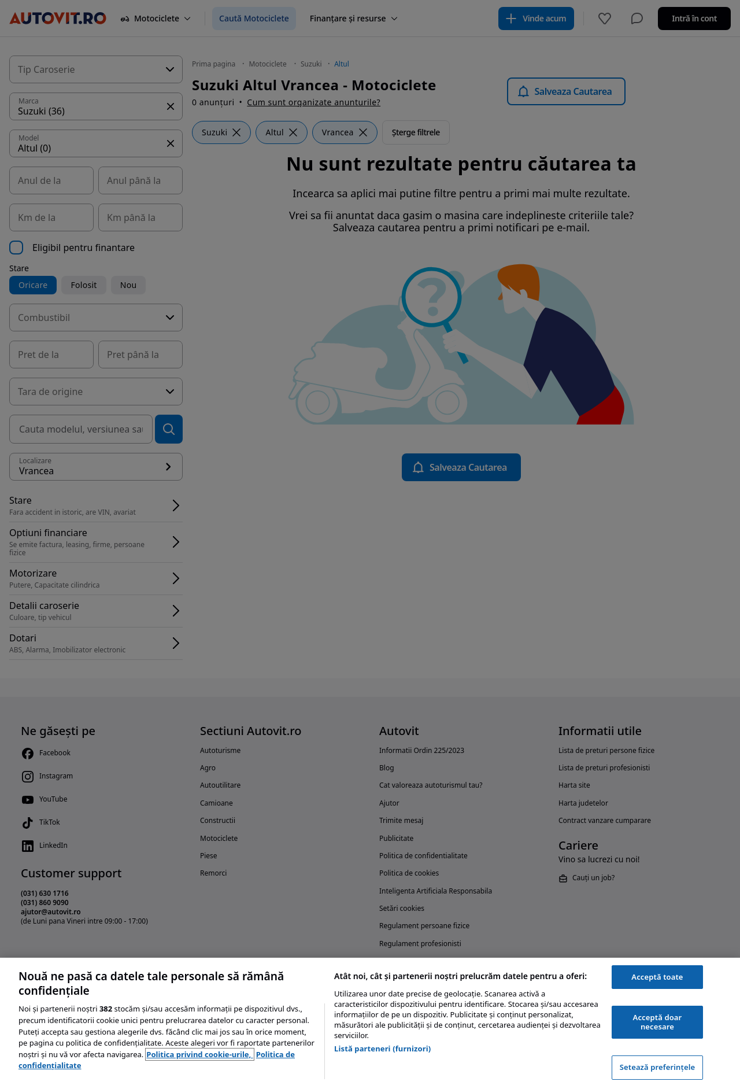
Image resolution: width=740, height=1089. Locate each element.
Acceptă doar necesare (657, 1022)
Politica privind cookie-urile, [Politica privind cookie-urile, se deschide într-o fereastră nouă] (199, 1054)
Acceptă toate (657, 977)
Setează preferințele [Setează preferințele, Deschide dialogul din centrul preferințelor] (657, 1067)
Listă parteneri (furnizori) (382, 1048)
